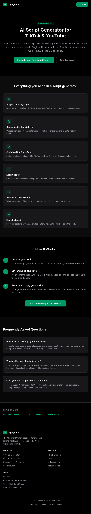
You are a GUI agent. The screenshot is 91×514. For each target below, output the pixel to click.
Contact (60, 505)
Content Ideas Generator (13, 462)
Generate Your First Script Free (34, 60)
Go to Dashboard (66, 60)
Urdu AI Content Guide (13, 487)
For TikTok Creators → (35, 415)
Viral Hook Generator (12, 458)
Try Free (82, 4)
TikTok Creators (54, 455)
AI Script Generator (11, 455)
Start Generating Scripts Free (45, 303)
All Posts (7, 477)
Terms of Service (47, 505)
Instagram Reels (54, 466)
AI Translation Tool (11, 466)
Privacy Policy (33, 505)
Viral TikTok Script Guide (13, 484)
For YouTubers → (54, 415)
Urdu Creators (54, 462)
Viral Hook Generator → (13, 415)
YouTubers (52, 458)
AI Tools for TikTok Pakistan (15, 480)
